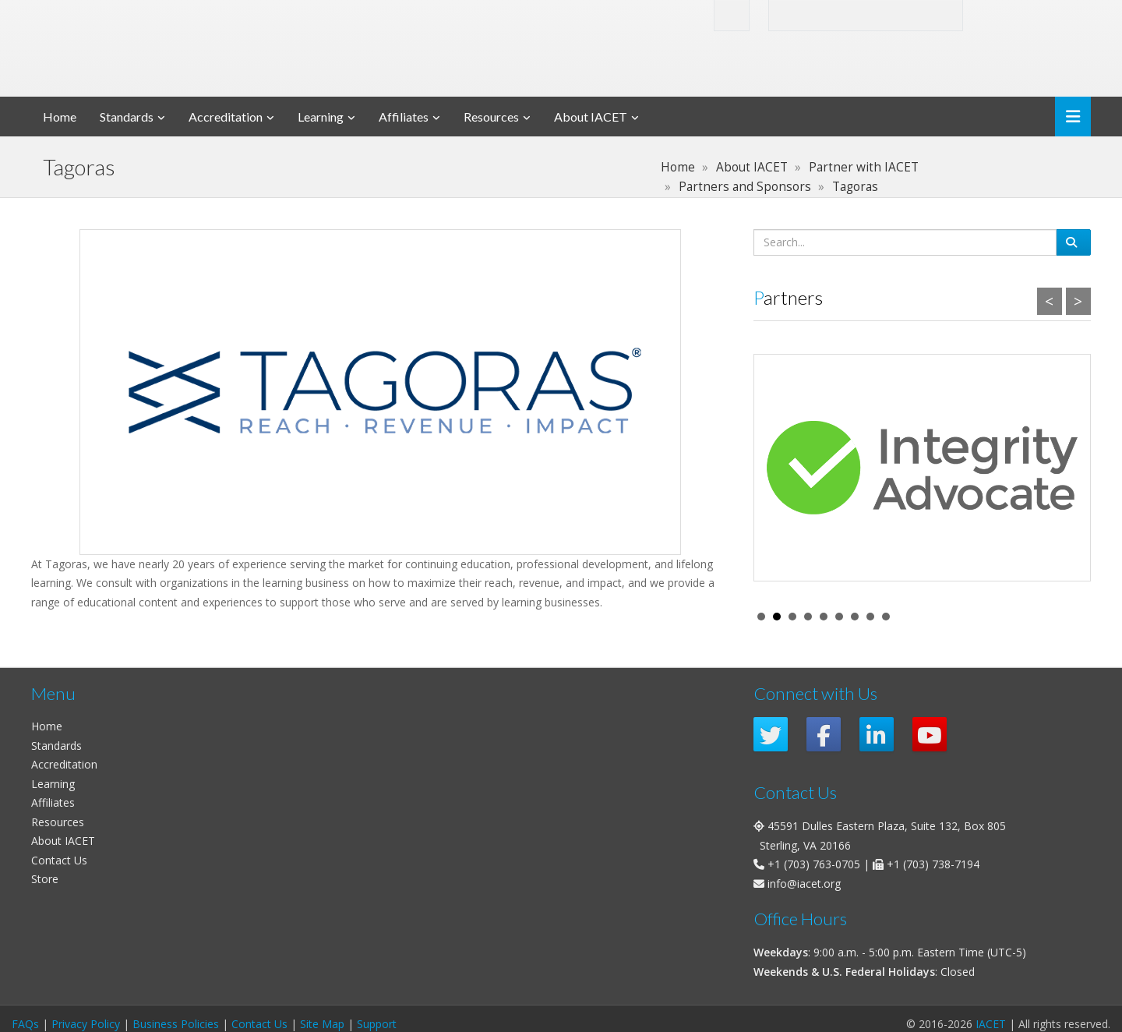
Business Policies (175, 1023)
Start (1071, 616)
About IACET (590, 116)
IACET (991, 1023)
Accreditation (226, 116)
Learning (321, 116)
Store (44, 878)
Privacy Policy (85, 1023)
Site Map (322, 1023)
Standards (126, 116)
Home (59, 116)
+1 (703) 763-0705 (813, 864)
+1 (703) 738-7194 (933, 864)
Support (377, 1023)
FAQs (25, 1023)
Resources (491, 116)
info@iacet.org (804, 883)
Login (1011, 14)
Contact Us (59, 860)
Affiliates (404, 116)
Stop (1083, 616)
